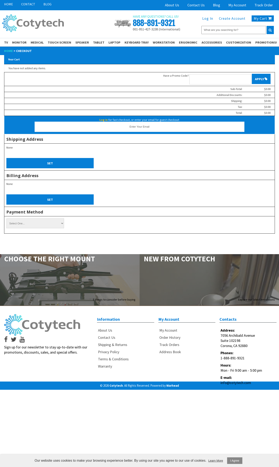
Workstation (164, 42)
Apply (261, 79)
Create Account (232, 18)
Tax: (240, 107)
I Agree (234, 460)
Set (50, 163)
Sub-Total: (236, 89)
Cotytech (116, 385)
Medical (37, 42)
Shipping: (236, 101)
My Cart (263, 18)
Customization (238, 42)
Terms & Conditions (113, 359)
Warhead (172, 385)
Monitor (19, 42)
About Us (172, 5)
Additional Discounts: (229, 95)
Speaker (82, 42)
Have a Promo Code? (176, 75)
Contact (28, 4)
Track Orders (169, 344)
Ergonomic (188, 42)
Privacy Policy (108, 351)
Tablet (98, 42)
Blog (47, 4)
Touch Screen (59, 42)
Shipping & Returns (112, 344)
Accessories (212, 42)
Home (8, 4)
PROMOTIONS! (266, 42)
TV (6, 42)
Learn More (215, 460)
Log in (103, 120)
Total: (239, 113)
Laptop (114, 42)
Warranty (105, 366)
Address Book (170, 351)
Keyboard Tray (137, 42)
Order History (169, 337)
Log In (207, 18)
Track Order (263, 5)
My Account (237, 5)
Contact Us (196, 5)
